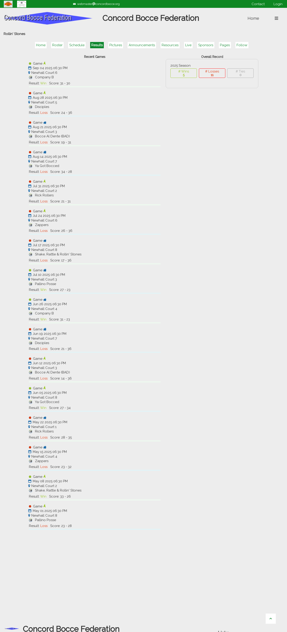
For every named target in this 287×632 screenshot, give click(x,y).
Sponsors (205, 45)
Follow (242, 45)
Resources (170, 45)
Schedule (77, 45)
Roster (57, 45)
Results (97, 45)
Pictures (115, 45)
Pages (225, 45)
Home (41, 45)
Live (188, 45)
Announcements (142, 45)
